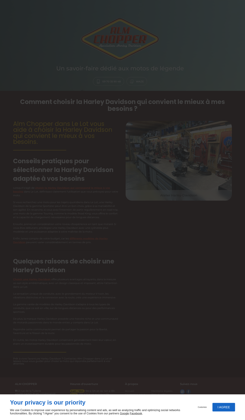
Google (124, 413)
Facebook (136, 413)
